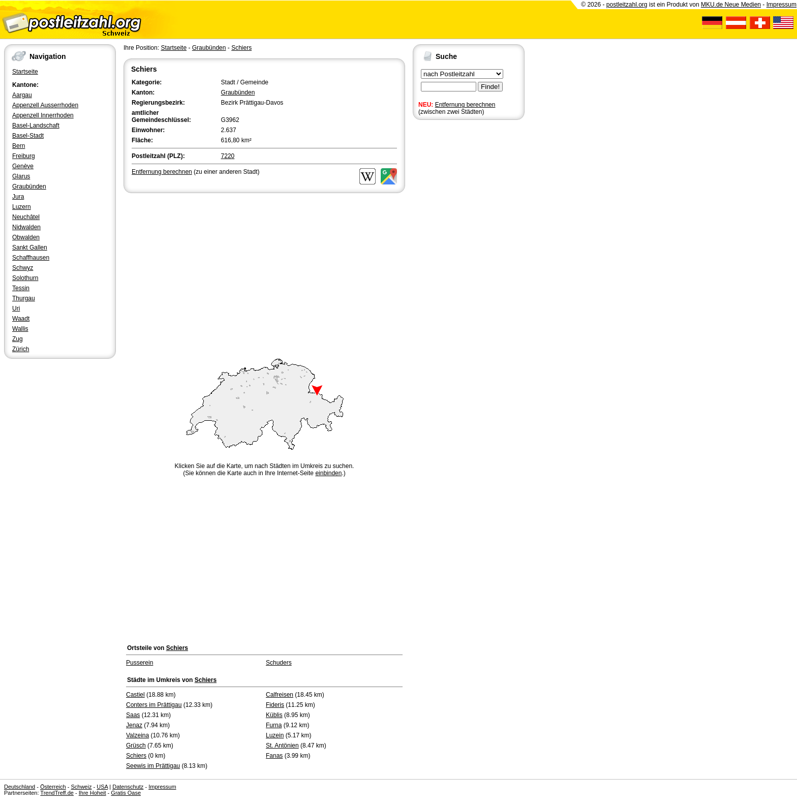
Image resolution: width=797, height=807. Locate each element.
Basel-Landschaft (35, 125)
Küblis (274, 715)
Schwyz (22, 267)
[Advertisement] (264, 271)
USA (102, 787)
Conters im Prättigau (153, 704)
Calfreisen (279, 694)
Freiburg (23, 156)
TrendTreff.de (57, 793)
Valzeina (137, 735)
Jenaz (134, 725)
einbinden (328, 473)
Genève (23, 166)
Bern (18, 145)
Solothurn (25, 278)
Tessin (20, 288)
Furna (274, 725)
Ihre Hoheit (92, 793)
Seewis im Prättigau (153, 765)
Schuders (279, 662)
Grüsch (136, 745)
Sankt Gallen (29, 247)
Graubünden (29, 186)
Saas (133, 715)
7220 (228, 156)
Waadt (20, 318)
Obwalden (26, 237)
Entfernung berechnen (465, 104)
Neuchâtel (26, 217)
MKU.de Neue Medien (731, 4)
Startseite (25, 71)
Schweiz (81, 787)
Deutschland (19, 787)
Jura (18, 196)
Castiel (135, 694)
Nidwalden (26, 227)
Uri (16, 308)
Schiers (241, 47)
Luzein (275, 735)
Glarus (21, 176)
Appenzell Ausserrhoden (45, 105)
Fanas (274, 755)
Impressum (781, 4)
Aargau (22, 95)
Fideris (275, 704)
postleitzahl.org (627, 4)
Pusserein (139, 662)
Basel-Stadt (28, 135)
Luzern (21, 206)
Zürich (20, 349)
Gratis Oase (126, 793)
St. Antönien (282, 745)
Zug (17, 339)
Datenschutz (127, 787)
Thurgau (23, 298)
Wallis (20, 328)
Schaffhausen (30, 257)
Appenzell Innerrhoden (43, 115)
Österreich (53, 787)
